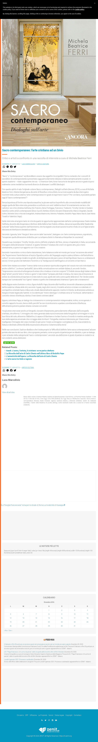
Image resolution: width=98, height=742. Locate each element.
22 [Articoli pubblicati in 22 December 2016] (49, 622)
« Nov (6, 630)
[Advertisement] (49, 488)
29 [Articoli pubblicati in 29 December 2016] (49, 626)
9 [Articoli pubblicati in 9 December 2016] (61, 614)
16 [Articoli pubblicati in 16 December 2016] (62, 618)
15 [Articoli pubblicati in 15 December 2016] (49, 618)
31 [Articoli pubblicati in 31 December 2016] (74, 626)
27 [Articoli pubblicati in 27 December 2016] (23, 626)
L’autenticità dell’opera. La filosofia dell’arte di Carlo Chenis (31, 356)
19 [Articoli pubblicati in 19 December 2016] (10, 622)
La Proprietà (42, 715)
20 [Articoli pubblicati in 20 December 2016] (23, 622)
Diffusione (33, 715)
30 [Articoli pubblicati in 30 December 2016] (62, 626)
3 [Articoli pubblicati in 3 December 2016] (74, 610)
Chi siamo (20, 715)
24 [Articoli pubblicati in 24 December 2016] (74, 622)
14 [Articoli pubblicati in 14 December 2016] (36, 618)
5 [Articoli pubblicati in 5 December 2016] (10, 614)
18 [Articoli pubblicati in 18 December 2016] (87, 618)
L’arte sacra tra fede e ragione (19, 359)
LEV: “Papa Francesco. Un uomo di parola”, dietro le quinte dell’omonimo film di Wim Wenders (34, 652)
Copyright (68, 715)
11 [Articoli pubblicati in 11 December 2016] (87, 614)
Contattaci (77, 715)
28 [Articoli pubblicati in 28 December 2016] (36, 626)
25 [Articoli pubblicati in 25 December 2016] (87, 622)
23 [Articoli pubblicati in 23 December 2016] (62, 622)
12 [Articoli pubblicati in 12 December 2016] (10, 618)
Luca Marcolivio (28, 164)
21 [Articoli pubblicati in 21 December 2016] (36, 622)
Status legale (59, 715)
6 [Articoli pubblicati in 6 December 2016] (23, 614)
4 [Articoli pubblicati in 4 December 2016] (87, 610)
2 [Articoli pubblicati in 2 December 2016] (61, 610)
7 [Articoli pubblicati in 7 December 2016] (36, 614)
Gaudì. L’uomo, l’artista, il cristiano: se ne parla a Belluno (30, 351)
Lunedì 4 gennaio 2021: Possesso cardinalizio (19, 659)
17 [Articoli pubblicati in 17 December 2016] (74, 618)
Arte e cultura (43, 164)
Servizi (51, 715)
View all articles (8, 392)
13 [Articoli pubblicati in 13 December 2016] (23, 618)
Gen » (10, 630)
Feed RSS (50, 639)
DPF (26, 715)
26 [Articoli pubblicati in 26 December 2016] (10, 626)
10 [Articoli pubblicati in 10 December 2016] (74, 614)
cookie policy (79, 9)
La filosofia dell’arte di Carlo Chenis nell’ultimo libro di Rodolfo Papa (35, 353)
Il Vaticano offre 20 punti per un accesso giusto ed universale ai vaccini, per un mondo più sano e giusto (37, 644)
